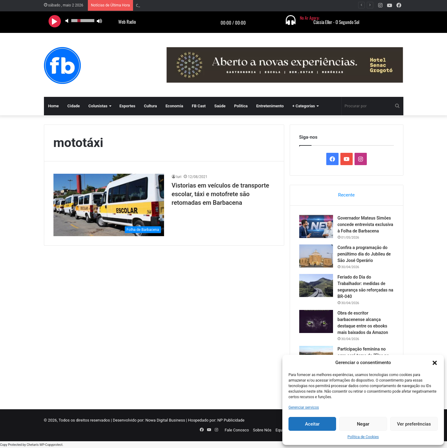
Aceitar (312, 424)
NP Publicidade (230, 420)
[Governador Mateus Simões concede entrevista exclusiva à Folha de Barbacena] (316, 226)
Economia (174, 106)
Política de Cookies (363, 437)
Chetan (32, 445)
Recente (346, 195)
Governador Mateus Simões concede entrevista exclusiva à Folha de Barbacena (206, 5)
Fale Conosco (237, 430)
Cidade (73, 106)
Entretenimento (270, 106)
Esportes (127, 106)
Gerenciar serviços (303, 407)
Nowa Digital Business (165, 420)
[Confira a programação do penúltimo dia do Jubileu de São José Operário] (316, 256)
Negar (363, 424)
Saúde (219, 106)
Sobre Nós (262, 430)
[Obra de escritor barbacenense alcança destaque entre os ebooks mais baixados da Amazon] (316, 321)
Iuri (179, 177)
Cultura (150, 106)
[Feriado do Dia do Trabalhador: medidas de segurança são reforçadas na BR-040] (316, 285)
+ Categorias (303, 106)
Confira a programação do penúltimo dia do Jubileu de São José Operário (364, 254)
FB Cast (199, 106)
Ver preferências (414, 424)
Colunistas (98, 106)
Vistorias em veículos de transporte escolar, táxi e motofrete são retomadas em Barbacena (220, 194)
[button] (435, 363)
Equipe (282, 430)
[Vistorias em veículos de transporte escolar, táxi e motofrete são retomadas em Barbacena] (108, 205)
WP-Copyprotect (50, 445)
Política (241, 106)
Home (53, 106)
